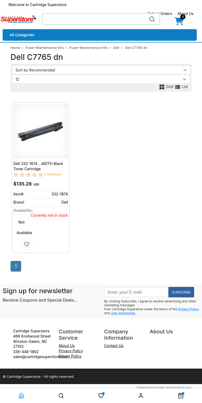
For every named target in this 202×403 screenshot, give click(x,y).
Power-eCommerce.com (173, 387)
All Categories (22, 35)
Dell (116, 47)
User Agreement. (123, 313)
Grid (166, 86)
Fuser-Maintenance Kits (45, 47)
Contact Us (114, 345)
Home (15, 47)
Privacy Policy (188, 309)
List (181, 86)
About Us (186, 13)
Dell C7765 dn (136, 47)
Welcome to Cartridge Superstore (37, 4)
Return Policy (70, 356)
